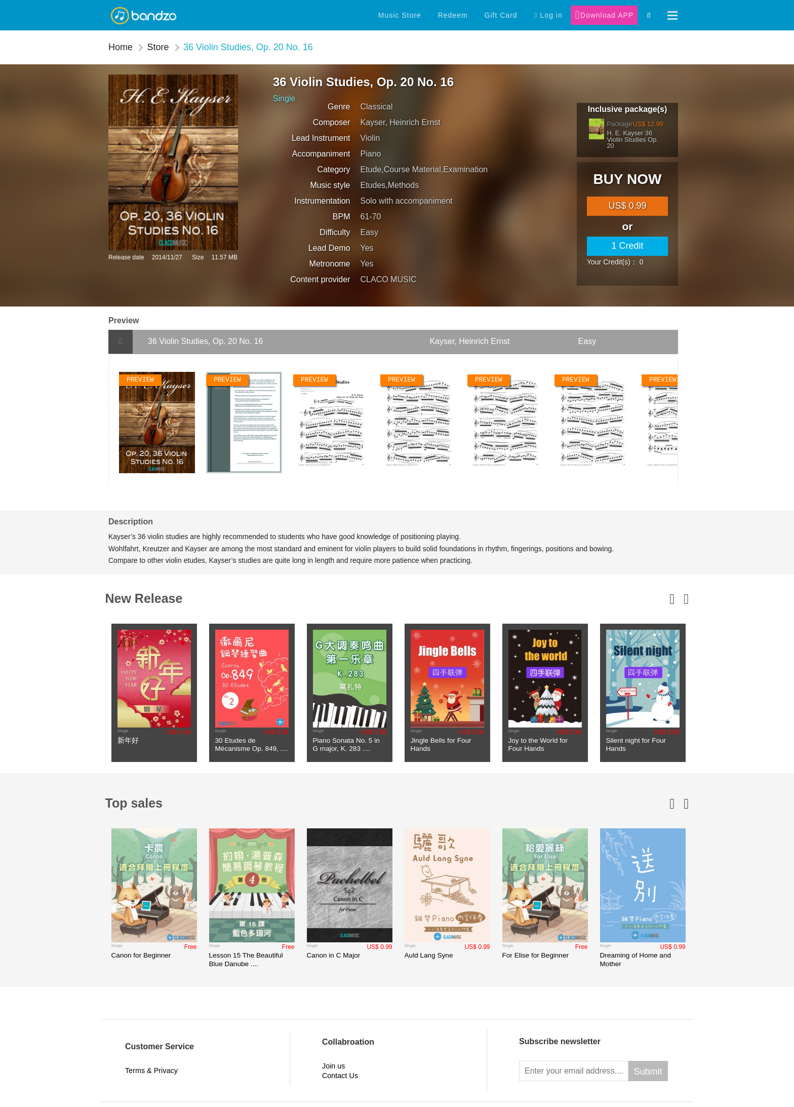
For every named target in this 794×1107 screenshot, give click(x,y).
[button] (672, 15)
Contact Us (340, 1079)
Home (120, 47)
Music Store (399, 15)
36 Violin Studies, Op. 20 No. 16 (248, 47)
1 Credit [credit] (627, 246)
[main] (627, 206)
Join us (333, 1069)
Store (158, 47)
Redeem (453, 15)
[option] (154, 693)
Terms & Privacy (151, 1075)
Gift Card (501, 15)
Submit (648, 1075)
